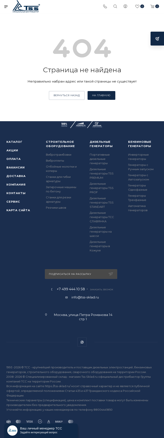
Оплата (13, 159)
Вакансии (15, 167)
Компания (15, 184)
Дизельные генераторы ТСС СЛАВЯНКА (102, 217)
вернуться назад (67, 95)
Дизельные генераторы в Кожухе (100, 246)
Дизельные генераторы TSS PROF (102, 188)
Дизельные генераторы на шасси (101, 231)
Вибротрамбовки (58, 154)
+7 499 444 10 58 (71, 289)
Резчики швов (56, 207)
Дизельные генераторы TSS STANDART (102, 202)
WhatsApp (82, 342)
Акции (12, 150)
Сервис (13, 201)
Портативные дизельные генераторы (100, 159)
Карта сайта (18, 210)
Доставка (15, 176)
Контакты (15, 193)
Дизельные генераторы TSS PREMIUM (102, 173)
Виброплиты (55, 160)
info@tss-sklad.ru (85, 297)
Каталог (14, 141)
